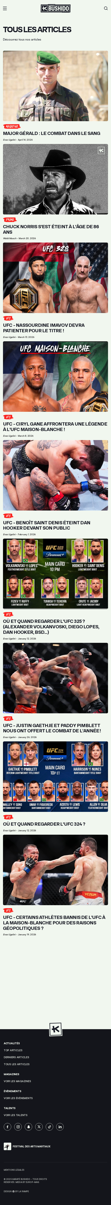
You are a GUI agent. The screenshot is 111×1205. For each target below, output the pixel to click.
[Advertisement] (55, 984)
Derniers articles (16, 1057)
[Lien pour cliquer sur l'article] (55, 96)
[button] (5, 8)
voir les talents (16, 1115)
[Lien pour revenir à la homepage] (56, 8)
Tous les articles (17, 1064)
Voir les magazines (17, 1081)
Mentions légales (14, 1170)
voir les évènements (18, 1098)
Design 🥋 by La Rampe (16, 1191)
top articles (13, 1050)
